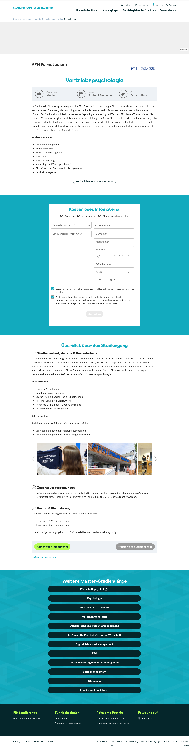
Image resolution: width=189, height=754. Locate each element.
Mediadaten (61, 718)
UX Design (94, 681)
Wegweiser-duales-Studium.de (112, 723)
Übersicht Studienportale (26, 718)
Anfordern (94, 314)
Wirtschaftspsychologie (94, 589)
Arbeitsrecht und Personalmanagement (94, 626)
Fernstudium (167, 10)
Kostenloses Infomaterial (52, 546)
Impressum (101, 741)
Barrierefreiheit (171, 741)
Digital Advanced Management (94, 644)
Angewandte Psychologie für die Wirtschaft (94, 635)
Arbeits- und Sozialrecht (94, 690)
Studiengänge (110, 10)
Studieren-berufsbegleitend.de (27, 19)
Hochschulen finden (87, 10)
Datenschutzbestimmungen (69, 300)
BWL (94, 653)
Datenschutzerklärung (127, 741)
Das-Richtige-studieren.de (110, 718)
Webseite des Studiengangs (135, 546)
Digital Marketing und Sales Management (94, 662)
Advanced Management (94, 607)
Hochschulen (104, 288)
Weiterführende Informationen (95, 181)
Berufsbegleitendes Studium (138, 10)
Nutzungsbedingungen (98, 297)
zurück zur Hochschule (44, 557)
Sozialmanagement (94, 671)
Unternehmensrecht (94, 616)
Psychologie (94, 598)
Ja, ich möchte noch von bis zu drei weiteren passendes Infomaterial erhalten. (95, 290)
